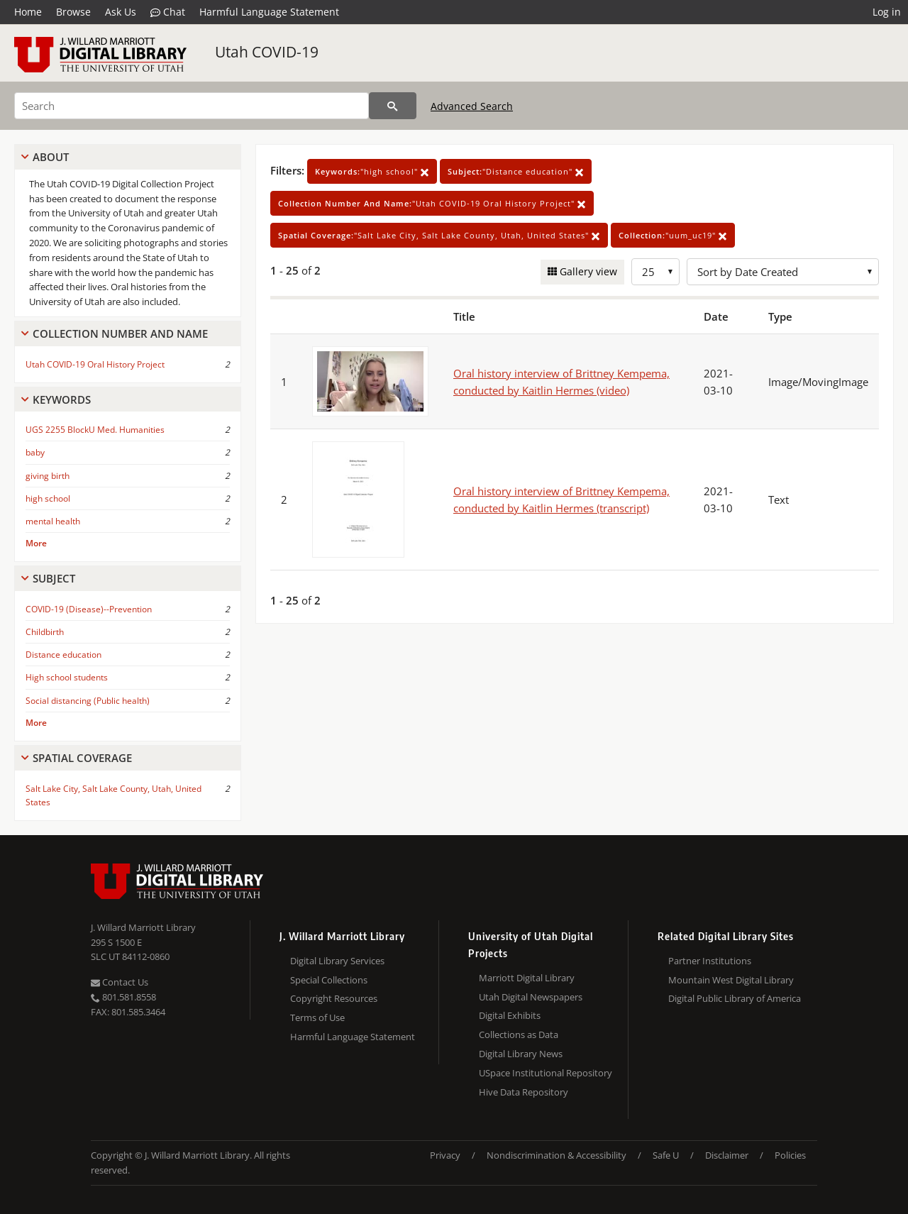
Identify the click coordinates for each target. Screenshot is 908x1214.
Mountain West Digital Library (731, 979)
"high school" (372, 171)
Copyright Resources (333, 998)
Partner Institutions (709, 960)
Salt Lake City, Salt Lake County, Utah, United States (113, 795)
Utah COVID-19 (267, 52)
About (51, 157)
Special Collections (328, 979)
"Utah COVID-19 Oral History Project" (432, 203)
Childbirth (45, 632)
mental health (53, 521)
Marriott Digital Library (527, 977)
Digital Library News (521, 1053)
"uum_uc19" (673, 235)
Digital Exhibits (510, 1015)
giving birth (48, 476)
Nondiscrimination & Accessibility (556, 1155)
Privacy (445, 1155)
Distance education (63, 655)
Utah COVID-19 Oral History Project (95, 364)
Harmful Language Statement (269, 11)
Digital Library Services (337, 960)
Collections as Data (518, 1034)
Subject (54, 578)
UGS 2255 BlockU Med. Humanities (95, 430)
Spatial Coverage (82, 758)
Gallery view (587, 271)
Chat (167, 12)
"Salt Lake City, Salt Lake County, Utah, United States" (439, 235)
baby (35, 452)
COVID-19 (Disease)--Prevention (89, 609)
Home (28, 11)
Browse (73, 11)
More (36, 543)
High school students (67, 677)
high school (48, 498)
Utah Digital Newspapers (530, 996)
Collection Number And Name (120, 333)
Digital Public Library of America (734, 998)
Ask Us (120, 11)
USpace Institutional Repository (545, 1072)
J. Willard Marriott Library (143, 927)
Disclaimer (726, 1155)
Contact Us (119, 982)
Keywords (62, 399)
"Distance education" (516, 171)
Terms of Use (317, 1017)
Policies (790, 1155)
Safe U (666, 1155)
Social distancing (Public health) (88, 701)
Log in (887, 11)
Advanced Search (472, 106)
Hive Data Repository (523, 1092)
